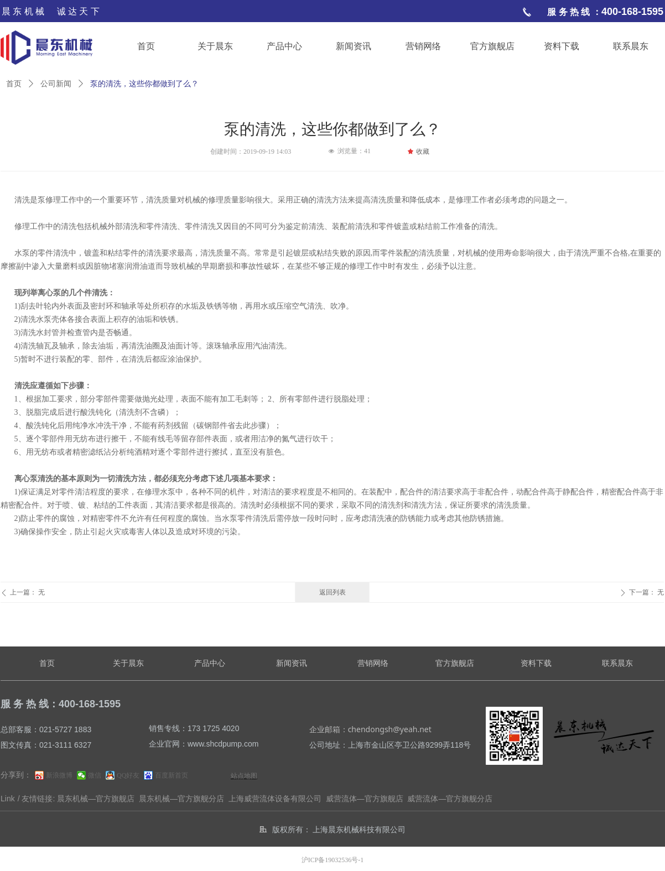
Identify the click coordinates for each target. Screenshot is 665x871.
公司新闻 (55, 84)
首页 (14, 84)
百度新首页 (171, 775)
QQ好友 (128, 775)
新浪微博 (59, 775)
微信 (94, 775)
